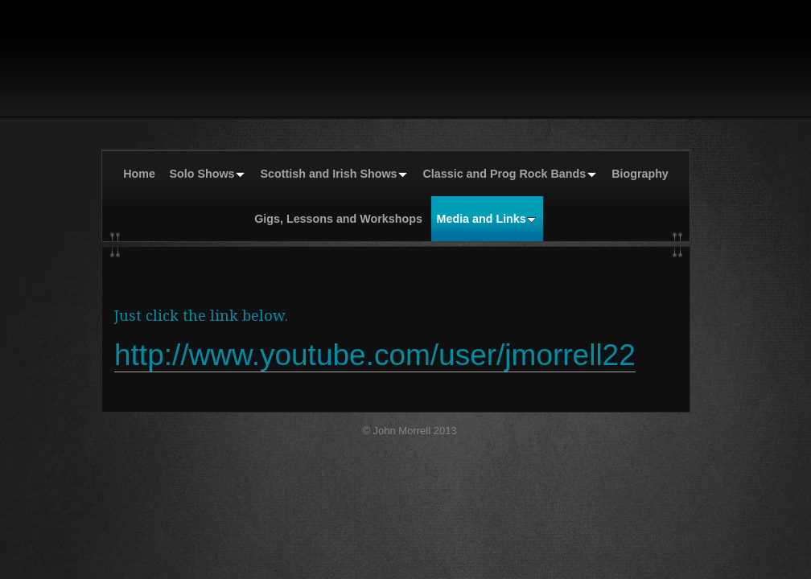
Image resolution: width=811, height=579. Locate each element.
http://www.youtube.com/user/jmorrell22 (375, 355)
